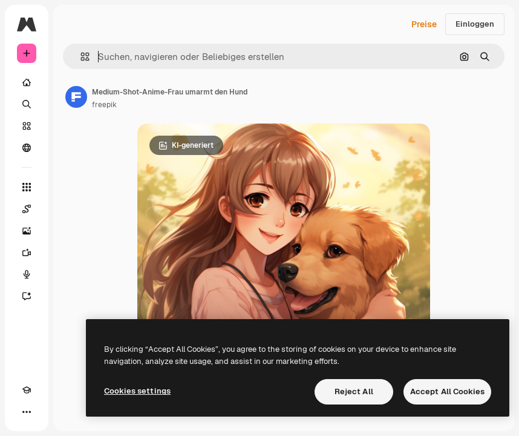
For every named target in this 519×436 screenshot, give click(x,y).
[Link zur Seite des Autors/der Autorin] (76, 97)
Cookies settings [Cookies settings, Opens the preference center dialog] (137, 391)
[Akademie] (26, 390)
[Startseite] (26, 82)
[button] (80, 56)
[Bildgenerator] (26, 230)
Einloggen (474, 24)
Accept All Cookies (447, 391)
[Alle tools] (26, 187)
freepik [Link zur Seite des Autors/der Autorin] (104, 105)
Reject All (354, 391)
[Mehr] (26, 411)
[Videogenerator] (26, 252)
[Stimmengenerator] (26, 274)
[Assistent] (26, 296)
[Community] (26, 147)
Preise (424, 24)
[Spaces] (26, 209)
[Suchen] (26, 104)
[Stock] (26, 126)
